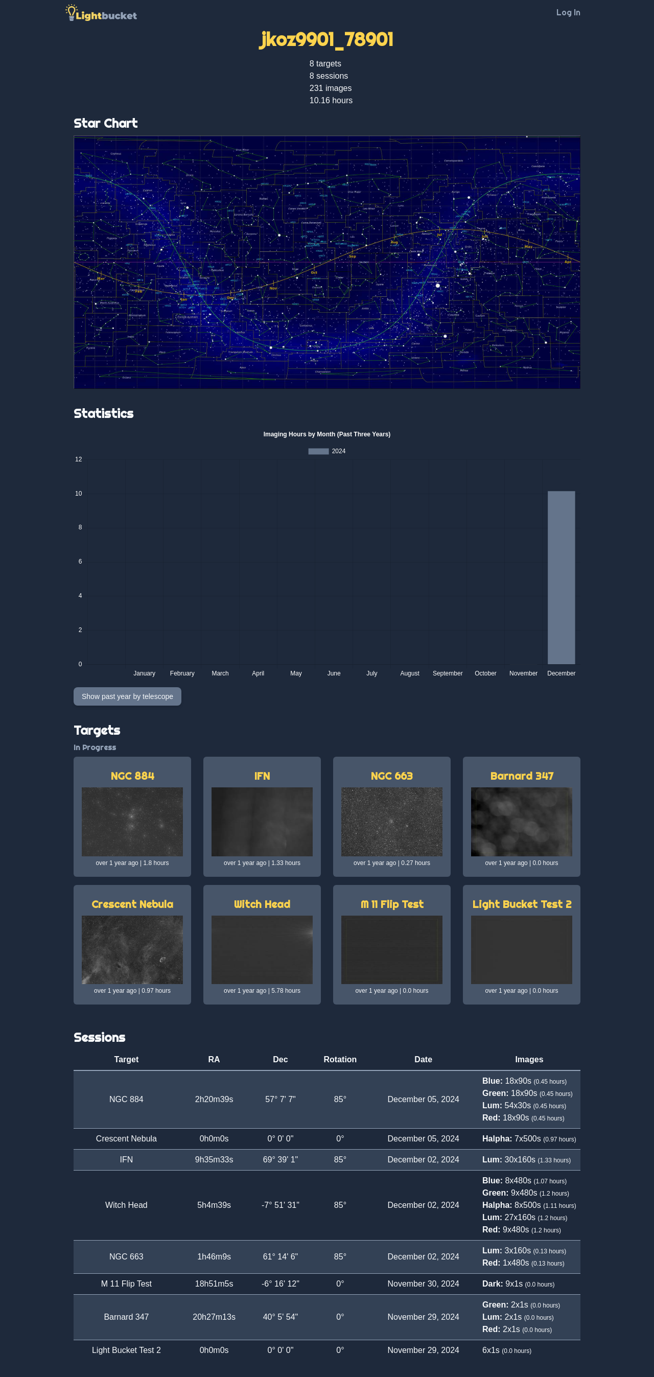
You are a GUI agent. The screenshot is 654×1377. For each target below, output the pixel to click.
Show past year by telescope (127, 696)
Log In (568, 12)
